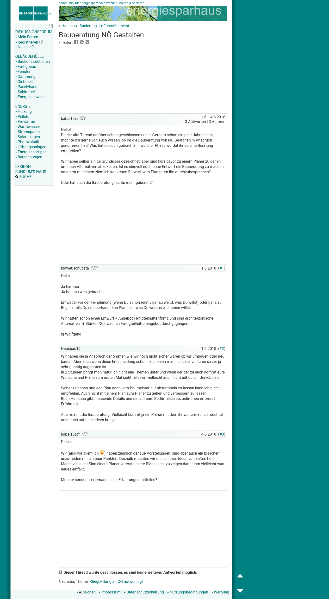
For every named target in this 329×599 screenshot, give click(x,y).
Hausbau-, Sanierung (79, 26)
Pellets (22, 116)
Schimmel (25, 92)
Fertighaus (25, 66)
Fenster (23, 71)
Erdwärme (25, 121)
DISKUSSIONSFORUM (33, 32)
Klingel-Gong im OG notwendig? (116, 581)
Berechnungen (28, 157)
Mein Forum (26, 37)
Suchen (86, 592)
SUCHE (23, 176)
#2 (221, 348)
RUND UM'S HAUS (30, 171)
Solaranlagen (27, 137)
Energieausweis (29, 97)
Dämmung (25, 76)
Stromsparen (27, 131)
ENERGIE (23, 106)
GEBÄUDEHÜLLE (29, 56)
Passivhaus (26, 86)
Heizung (23, 111)
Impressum (110, 592)
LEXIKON (23, 166)
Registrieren (26, 42)
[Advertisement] (143, 78)
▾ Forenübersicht (115, 26)
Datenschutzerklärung (144, 592)
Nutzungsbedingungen (187, 592)
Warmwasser (27, 126)
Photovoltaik (27, 142)
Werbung (220, 592)
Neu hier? (24, 47)
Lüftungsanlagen (30, 147)
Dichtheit (24, 81)
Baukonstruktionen (32, 61)
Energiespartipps (31, 152)
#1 (221, 268)
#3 (221, 434)
